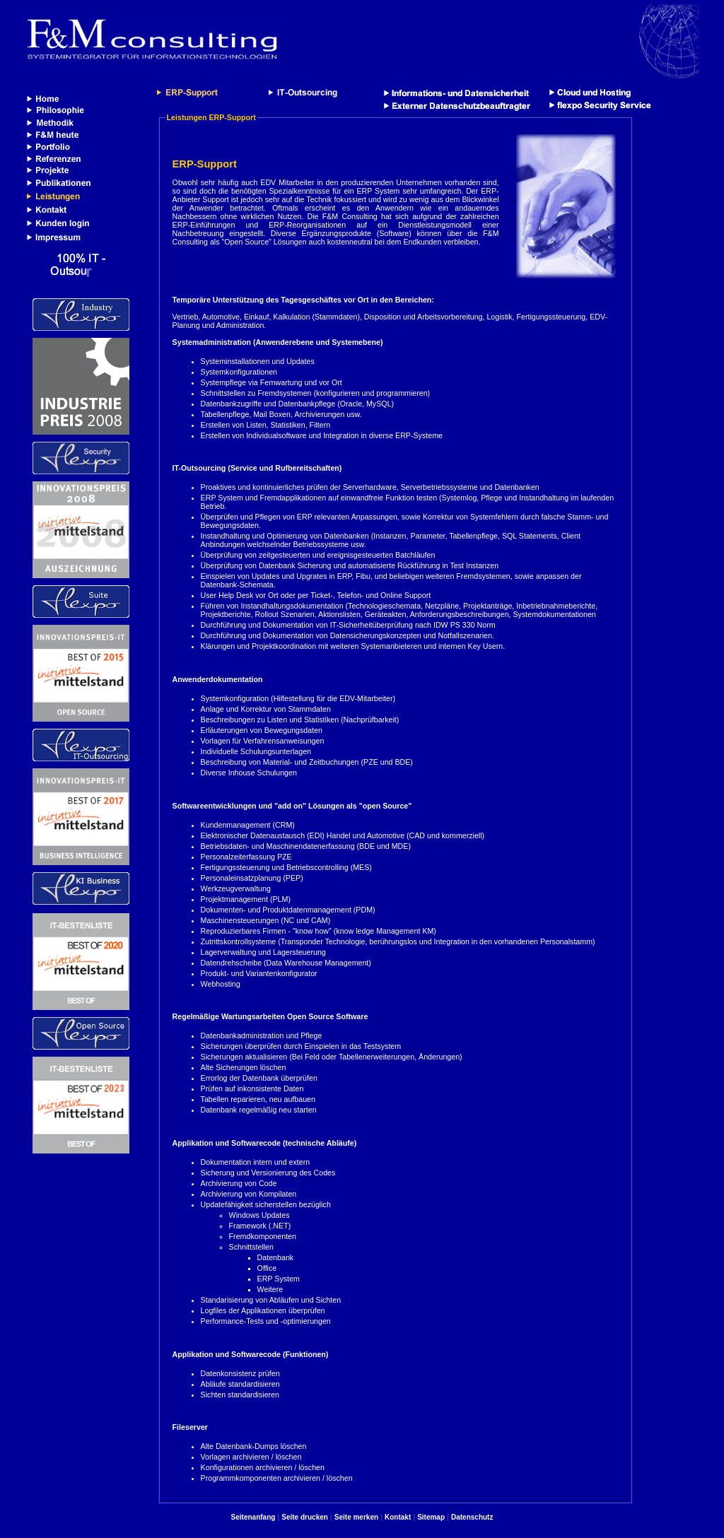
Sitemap (431, 1517)
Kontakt (398, 1517)
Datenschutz (472, 1517)
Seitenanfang (253, 1517)
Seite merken (356, 1517)
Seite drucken (304, 1517)
